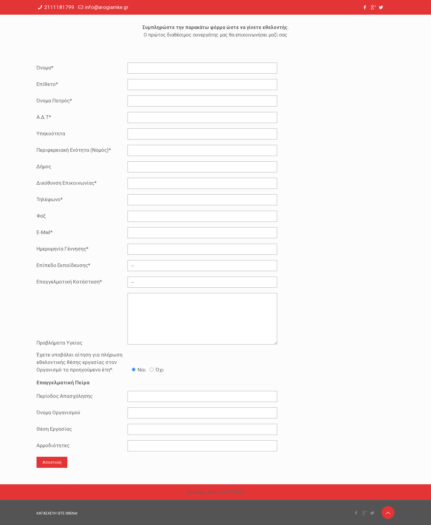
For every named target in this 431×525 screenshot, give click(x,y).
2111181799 (59, 7)
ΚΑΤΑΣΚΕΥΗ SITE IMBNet (57, 513)
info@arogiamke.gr (106, 7)
